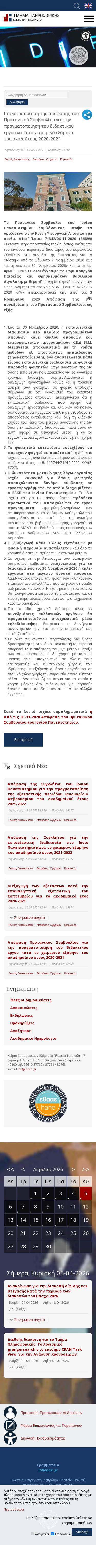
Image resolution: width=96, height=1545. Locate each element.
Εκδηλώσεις (21, 1015)
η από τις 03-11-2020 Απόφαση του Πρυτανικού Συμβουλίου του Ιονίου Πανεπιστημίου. (48, 717)
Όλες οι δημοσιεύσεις (30, 1000)
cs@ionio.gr (27, 1069)
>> (85, 1169)
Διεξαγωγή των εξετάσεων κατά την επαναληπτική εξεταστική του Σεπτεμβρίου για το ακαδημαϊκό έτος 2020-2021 (48, 893)
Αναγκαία (42, 1534)
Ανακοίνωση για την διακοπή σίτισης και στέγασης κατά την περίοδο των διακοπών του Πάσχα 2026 (47, 1291)
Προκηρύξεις (22, 1023)
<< (10, 1169)
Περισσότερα (14, 1509)
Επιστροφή (23, 739)
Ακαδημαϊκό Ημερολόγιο (33, 1038)
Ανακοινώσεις (23, 1007)
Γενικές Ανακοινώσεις (17, 159)
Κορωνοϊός (66, 159)
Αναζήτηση (20, 1030)
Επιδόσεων (63, 1534)
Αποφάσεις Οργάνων (45, 159)
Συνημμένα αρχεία (29, 917)
